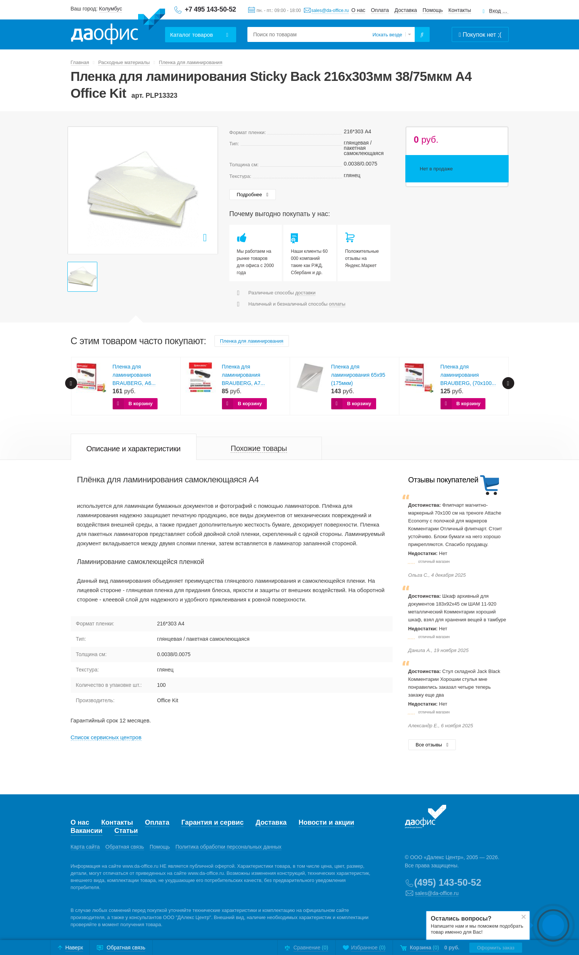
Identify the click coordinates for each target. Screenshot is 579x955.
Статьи (126, 830)
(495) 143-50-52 (447, 882)
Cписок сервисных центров (106, 737)
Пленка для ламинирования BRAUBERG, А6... (134, 375)
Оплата (380, 10)
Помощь (433, 10)
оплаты (337, 304)
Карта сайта (85, 847)
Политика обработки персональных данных (228, 847)
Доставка (405, 10)
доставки (305, 292)
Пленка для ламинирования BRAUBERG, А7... (243, 375)
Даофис (118, 27)
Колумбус (110, 9)
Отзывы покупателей (443, 480)
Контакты (459, 10)
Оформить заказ (495, 948)
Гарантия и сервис (212, 822)
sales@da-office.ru (330, 10)
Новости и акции (326, 822)
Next (508, 383)
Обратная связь (125, 847)
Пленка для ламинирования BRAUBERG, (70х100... (468, 375)
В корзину (140, 403)
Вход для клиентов (499, 11)
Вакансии (87, 830)
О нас (358, 10)
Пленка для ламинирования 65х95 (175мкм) (358, 375)
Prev (71, 383)
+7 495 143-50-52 (210, 9)
